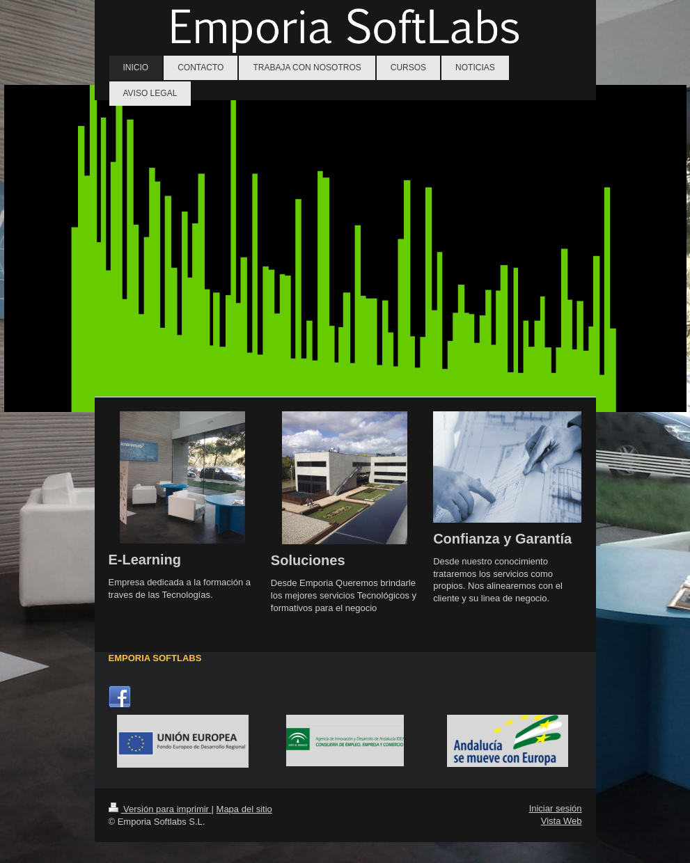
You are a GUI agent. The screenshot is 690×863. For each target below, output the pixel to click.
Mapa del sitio (244, 809)
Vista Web (561, 821)
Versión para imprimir (160, 809)
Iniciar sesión (555, 808)
